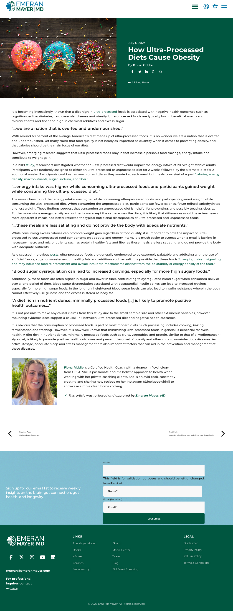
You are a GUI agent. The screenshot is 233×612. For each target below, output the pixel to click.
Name (106, 464)
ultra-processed (105, 111)
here (14, 589)
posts (54, 254)
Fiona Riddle (142, 65)
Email (112, 501)
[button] (195, 7)
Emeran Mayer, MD (150, 395)
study (30, 165)
